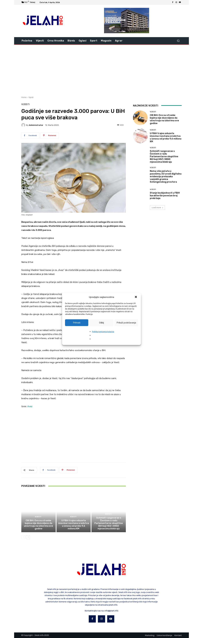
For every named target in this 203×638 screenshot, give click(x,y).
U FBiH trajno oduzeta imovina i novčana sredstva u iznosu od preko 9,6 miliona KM (73, 524)
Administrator (36, 125)
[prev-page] (23, 537)
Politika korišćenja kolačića (103, 331)
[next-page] (28, 537)
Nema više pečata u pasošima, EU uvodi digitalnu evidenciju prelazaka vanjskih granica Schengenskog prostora (166, 176)
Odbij (101, 322)
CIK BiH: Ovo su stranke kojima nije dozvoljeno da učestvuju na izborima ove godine (38, 524)
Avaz (29, 406)
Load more (157, 207)
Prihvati (76, 322)
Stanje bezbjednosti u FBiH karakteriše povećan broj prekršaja (165, 195)
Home (24, 97)
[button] (136, 297)
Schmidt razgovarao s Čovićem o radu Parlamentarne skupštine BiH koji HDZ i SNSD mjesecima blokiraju (108, 523)
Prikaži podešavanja (126, 322)
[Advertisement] (101, 70)
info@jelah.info (111, 611)
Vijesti (31, 97)
